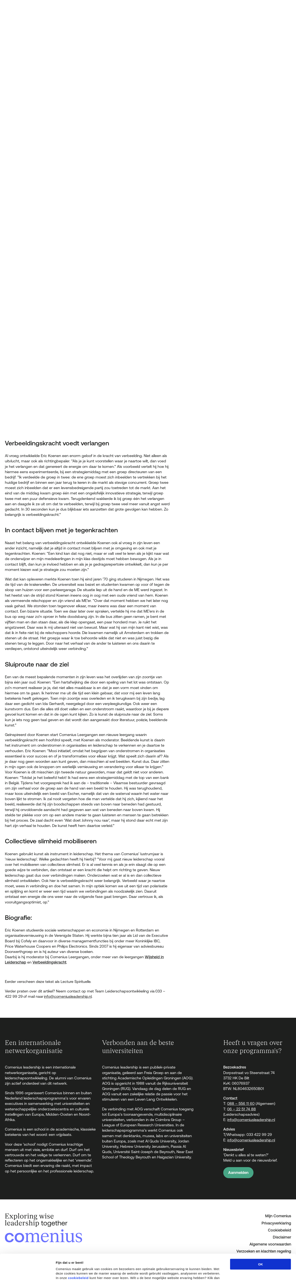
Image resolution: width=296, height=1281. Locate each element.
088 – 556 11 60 (241, 1103)
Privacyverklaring (276, 1223)
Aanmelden (238, 1172)
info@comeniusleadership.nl (68, 996)
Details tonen (230, 1272)
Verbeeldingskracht (49, 962)
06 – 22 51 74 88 (241, 1109)
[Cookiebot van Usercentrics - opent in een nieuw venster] (27, 1273)
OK (260, 1238)
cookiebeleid (78, 1251)
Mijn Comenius (278, 1216)
